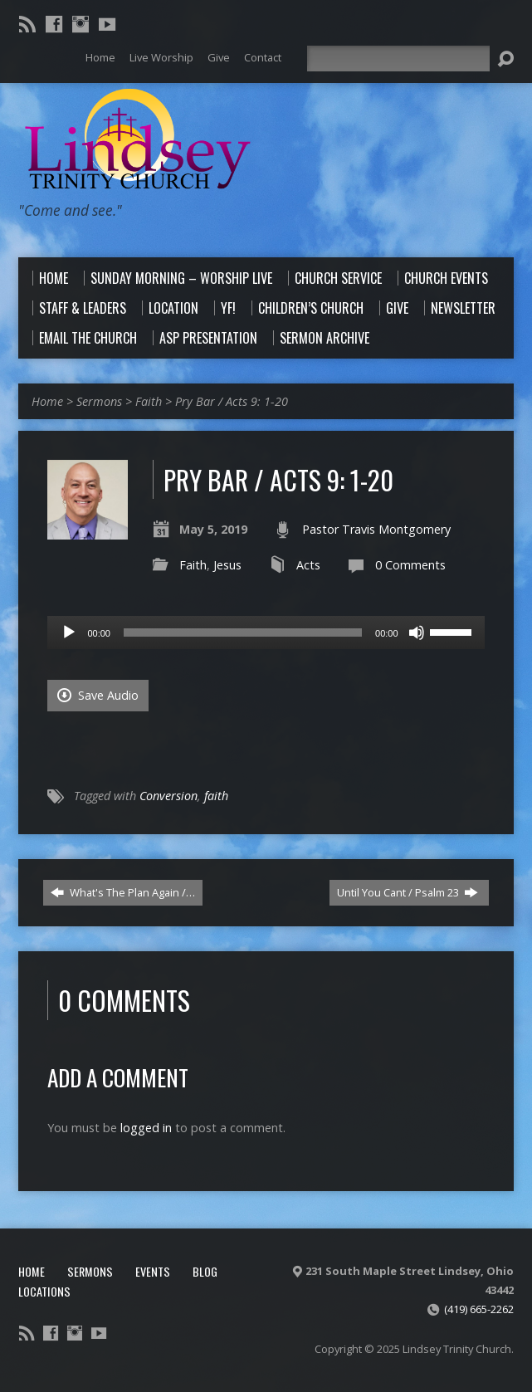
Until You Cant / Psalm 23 (407, 892)
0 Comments (410, 565)
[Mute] (416, 632)
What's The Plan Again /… (123, 892)
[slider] (243, 632)
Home (47, 401)
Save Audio (98, 695)
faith (216, 795)
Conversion (168, 795)
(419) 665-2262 (479, 1309)
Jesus (227, 565)
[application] (265, 632)
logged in (146, 1128)
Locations (44, 1291)
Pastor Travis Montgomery (376, 529)
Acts (308, 565)
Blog (205, 1271)
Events (152, 1271)
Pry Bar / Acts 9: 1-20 (231, 401)
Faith (148, 401)
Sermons (99, 401)
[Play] (69, 632)
